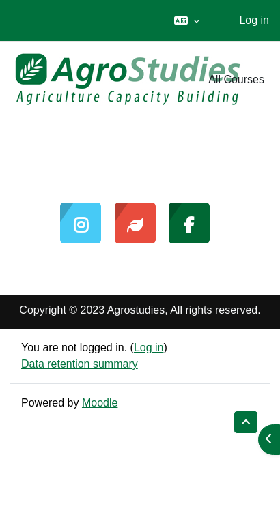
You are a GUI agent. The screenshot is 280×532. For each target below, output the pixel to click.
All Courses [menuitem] (236, 79)
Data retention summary (79, 364)
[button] (187, 20)
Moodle (99, 403)
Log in (254, 20)
